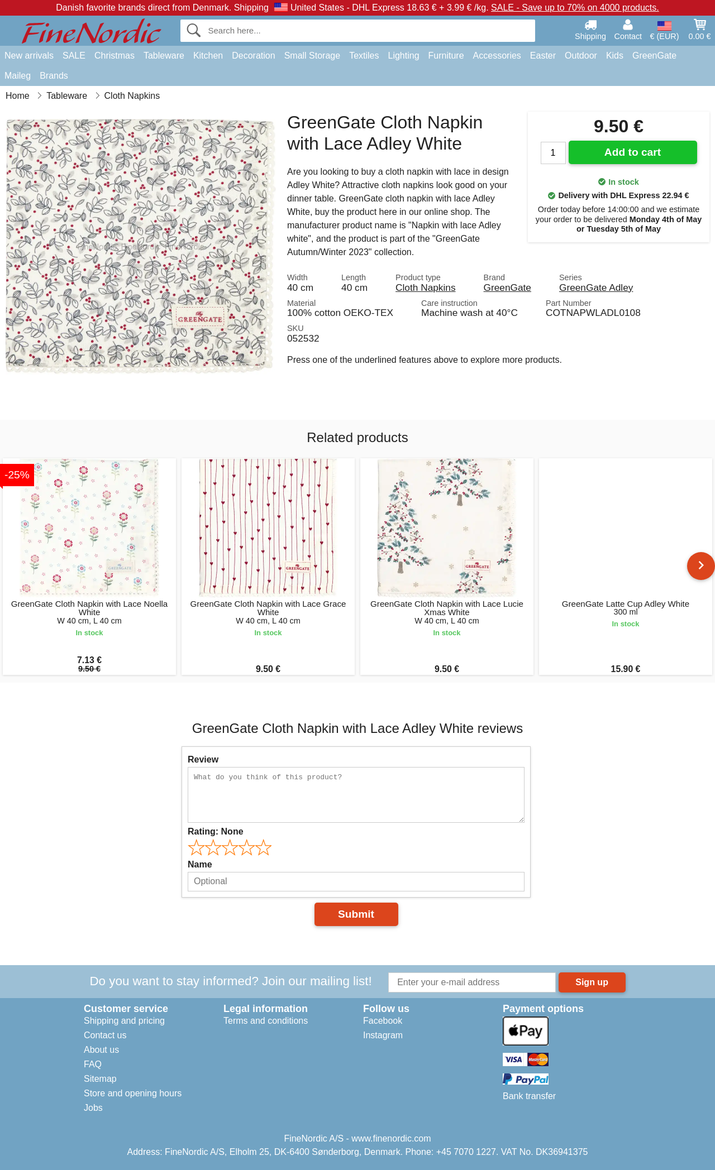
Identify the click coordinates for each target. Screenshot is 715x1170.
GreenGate (654, 55)
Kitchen (208, 55)
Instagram (383, 1035)
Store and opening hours (133, 1093)
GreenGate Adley (596, 287)
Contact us (105, 1035)
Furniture (446, 55)
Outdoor (581, 55)
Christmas (114, 55)
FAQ (93, 1064)
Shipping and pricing (124, 1020)
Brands (54, 75)
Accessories (497, 55)
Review (203, 759)
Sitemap (100, 1078)
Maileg (17, 75)
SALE (74, 55)
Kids (614, 55)
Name (200, 864)
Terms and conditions (265, 1020)
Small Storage (312, 55)
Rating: (216, 831)
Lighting (404, 55)
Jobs (93, 1108)
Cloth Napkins (425, 287)
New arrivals (29, 55)
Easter (543, 55)
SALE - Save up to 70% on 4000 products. (575, 7)
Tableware (164, 55)
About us (101, 1049)
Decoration (253, 55)
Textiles (364, 55)
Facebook (382, 1020)
